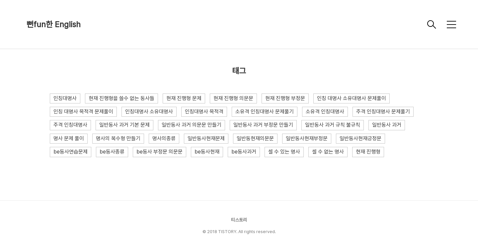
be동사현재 (207, 152)
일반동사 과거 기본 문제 (124, 125)
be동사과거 (243, 152)
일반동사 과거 (386, 125)
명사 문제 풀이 (68, 138)
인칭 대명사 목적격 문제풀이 (83, 111)
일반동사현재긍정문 (360, 138)
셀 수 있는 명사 (284, 152)
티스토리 (239, 219)
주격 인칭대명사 (70, 125)
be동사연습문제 (70, 152)
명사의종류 (164, 138)
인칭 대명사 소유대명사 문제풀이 (351, 98)
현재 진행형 (368, 152)
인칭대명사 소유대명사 (149, 111)
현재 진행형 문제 (183, 98)
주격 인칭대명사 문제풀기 (383, 111)
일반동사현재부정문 (307, 138)
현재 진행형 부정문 (285, 98)
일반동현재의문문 (255, 138)
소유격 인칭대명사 (325, 111)
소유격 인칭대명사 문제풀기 (264, 111)
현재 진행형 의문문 (233, 98)
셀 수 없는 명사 (328, 152)
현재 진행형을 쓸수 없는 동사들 (121, 98)
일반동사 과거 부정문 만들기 (263, 125)
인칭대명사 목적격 (204, 111)
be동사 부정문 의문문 (159, 152)
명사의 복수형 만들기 (118, 138)
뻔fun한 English (54, 24)
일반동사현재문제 (206, 138)
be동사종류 (112, 152)
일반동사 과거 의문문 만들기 (191, 125)
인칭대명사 (65, 98)
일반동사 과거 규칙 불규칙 (332, 125)
